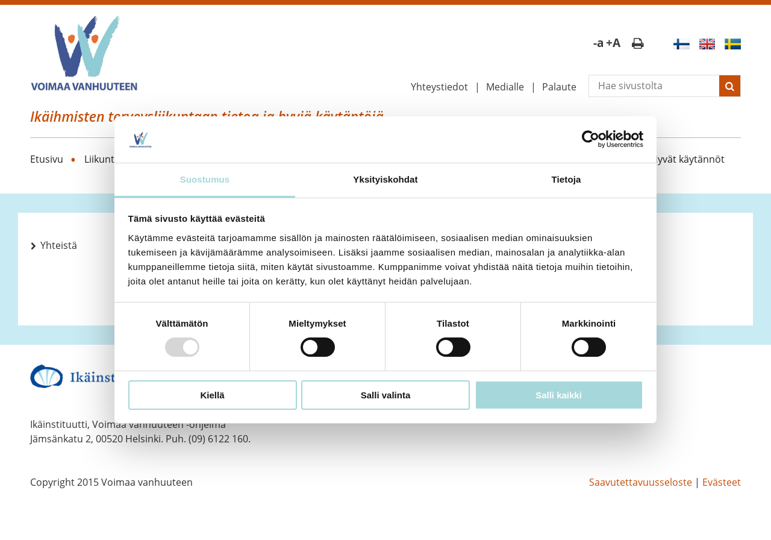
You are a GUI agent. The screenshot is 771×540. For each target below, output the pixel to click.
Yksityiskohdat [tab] (385, 179)
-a (598, 42)
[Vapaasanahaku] (654, 85)
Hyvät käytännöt (688, 159)
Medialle (505, 86)
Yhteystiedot (439, 86)
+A (613, 42)
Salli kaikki (558, 395)
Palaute (559, 86)
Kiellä (212, 395)
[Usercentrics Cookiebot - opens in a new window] (590, 139)
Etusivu (46, 159)
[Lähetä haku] (729, 85)
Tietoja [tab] (566, 179)
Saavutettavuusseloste (640, 482)
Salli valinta (386, 395)
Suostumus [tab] (205, 179)
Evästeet (721, 482)
